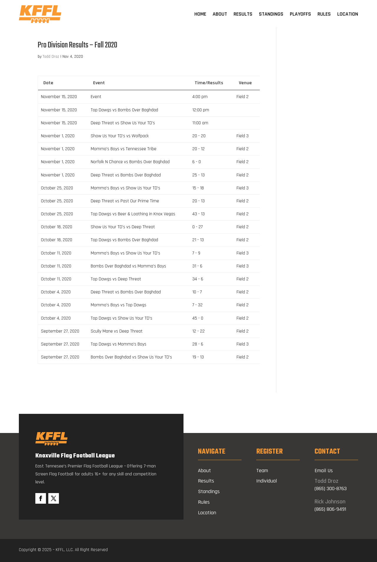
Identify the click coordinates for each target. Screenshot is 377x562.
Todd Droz (51, 59)
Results (243, 14)
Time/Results (209, 86)
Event (99, 86)
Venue (245, 86)
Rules (324, 14)
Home (200, 14)
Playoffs (300, 14)
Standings (271, 14)
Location (347, 14)
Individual (266, 484)
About (220, 14)
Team (262, 473)
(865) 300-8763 (331, 491)
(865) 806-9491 (330, 512)
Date (48, 86)
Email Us (324, 473)
